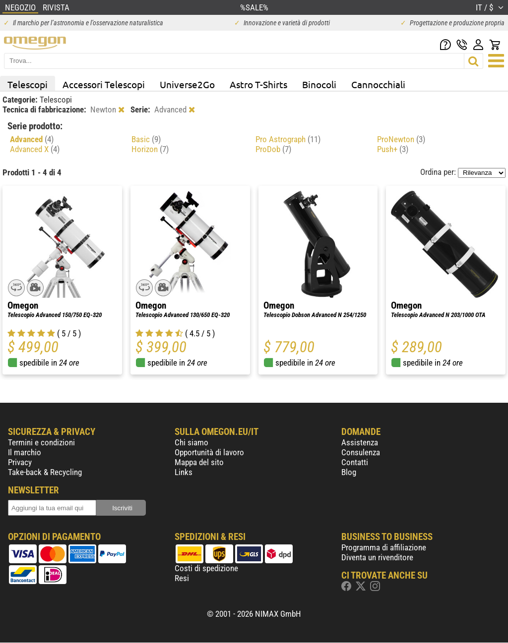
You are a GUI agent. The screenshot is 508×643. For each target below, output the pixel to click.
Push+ (392, 149)
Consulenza (360, 452)
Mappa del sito (199, 462)
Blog (348, 472)
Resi (182, 578)
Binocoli (319, 84)
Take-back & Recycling (45, 472)
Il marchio (24, 452)
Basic (146, 139)
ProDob (273, 149)
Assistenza (359, 442)
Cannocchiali (378, 84)
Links (183, 472)
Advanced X (35, 149)
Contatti (354, 462)
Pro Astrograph (287, 139)
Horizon (150, 149)
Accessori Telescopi (104, 84)
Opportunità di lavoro (209, 452)
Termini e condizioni (41, 442)
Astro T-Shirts (258, 84)
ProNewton (401, 139)
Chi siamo (191, 442)
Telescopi (27, 84)
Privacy (20, 462)
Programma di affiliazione (383, 547)
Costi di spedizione (206, 568)
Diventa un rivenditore (377, 557)
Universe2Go (187, 84)
